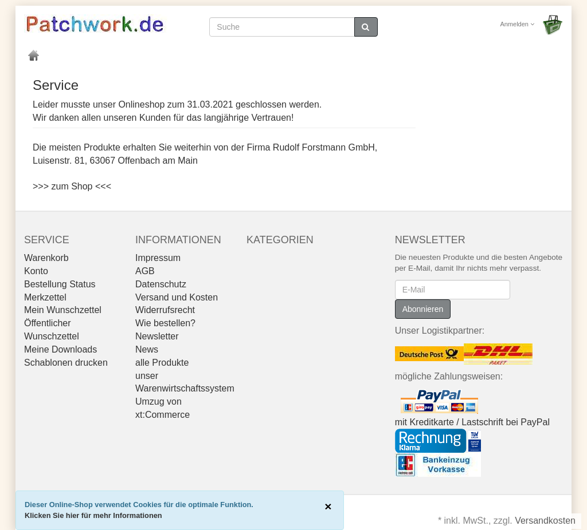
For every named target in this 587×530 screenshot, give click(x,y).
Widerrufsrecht (165, 310)
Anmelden (517, 24)
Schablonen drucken (66, 362)
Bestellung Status (60, 284)
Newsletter (157, 336)
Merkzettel (45, 297)
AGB (145, 271)
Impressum (158, 258)
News (146, 349)
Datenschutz (160, 284)
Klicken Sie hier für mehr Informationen (93, 515)
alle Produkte (162, 362)
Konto (36, 271)
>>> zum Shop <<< (72, 186)
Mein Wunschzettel (62, 310)
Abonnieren (423, 309)
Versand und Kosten (176, 297)
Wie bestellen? (165, 323)
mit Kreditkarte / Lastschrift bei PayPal (472, 422)
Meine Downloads (60, 349)
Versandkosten (545, 520)
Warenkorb (46, 258)
